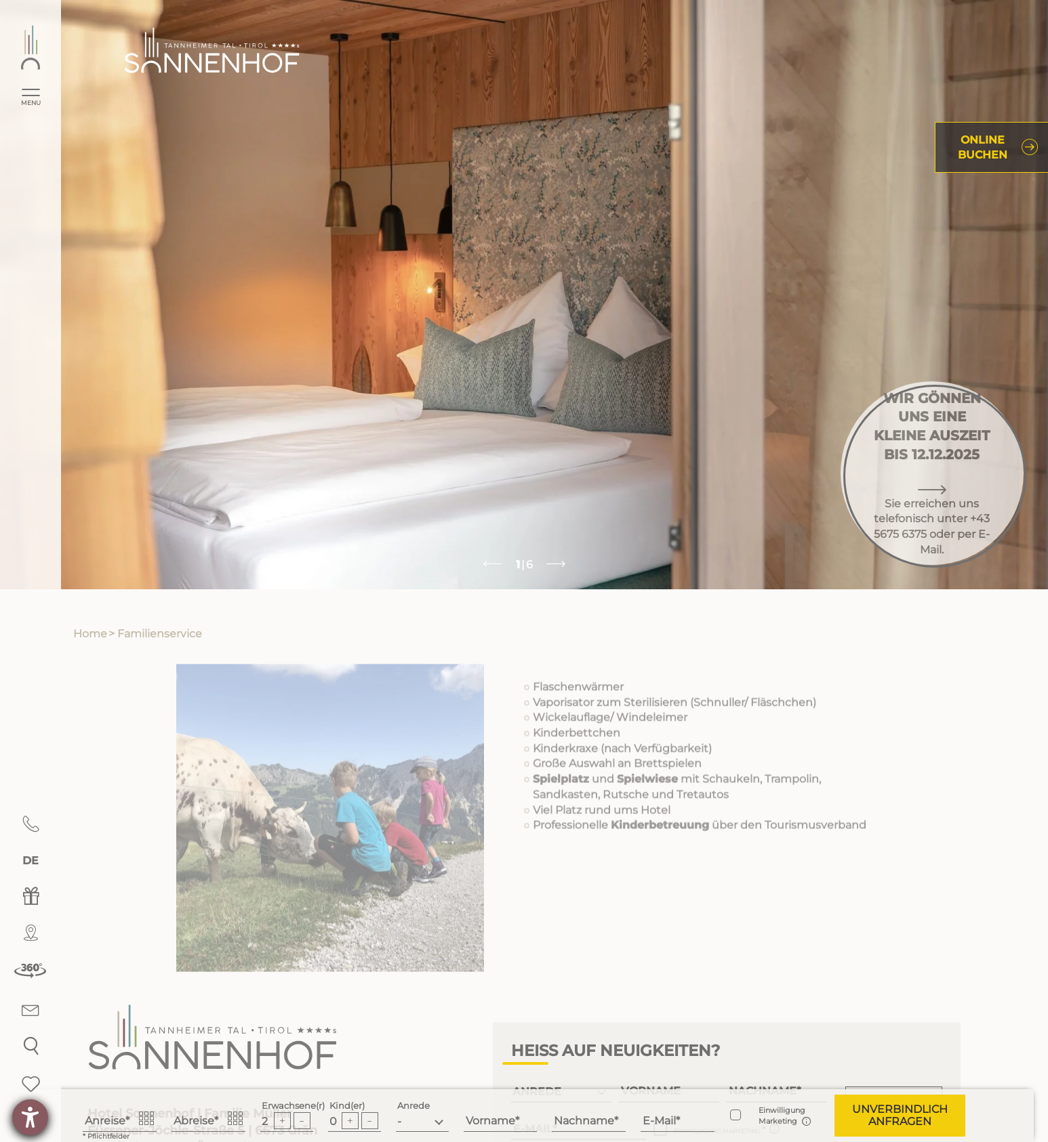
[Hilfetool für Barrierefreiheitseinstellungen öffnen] (30, 1117)
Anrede (413, 1106)
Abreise (194, 1120)
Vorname (490, 1120)
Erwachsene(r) (293, 1106)
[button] (899, 1116)
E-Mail (659, 1120)
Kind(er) (347, 1106)
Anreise (105, 1120)
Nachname (584, 1120)
